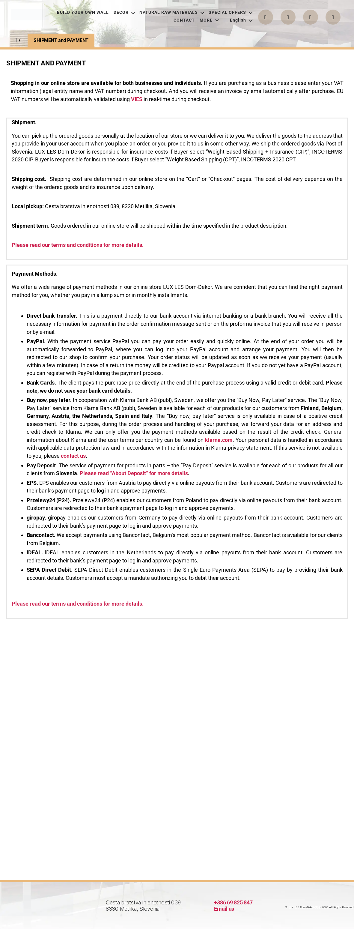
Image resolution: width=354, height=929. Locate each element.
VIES (136, 99)
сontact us (73, 456)
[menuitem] (237, 20)
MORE (206, 20)
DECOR (121, 12)
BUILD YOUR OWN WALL (83, 12)
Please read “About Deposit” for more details (134, 473)
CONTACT (184, 20)
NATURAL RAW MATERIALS (168, 12)
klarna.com (219, 440)
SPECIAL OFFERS (227, 12)
